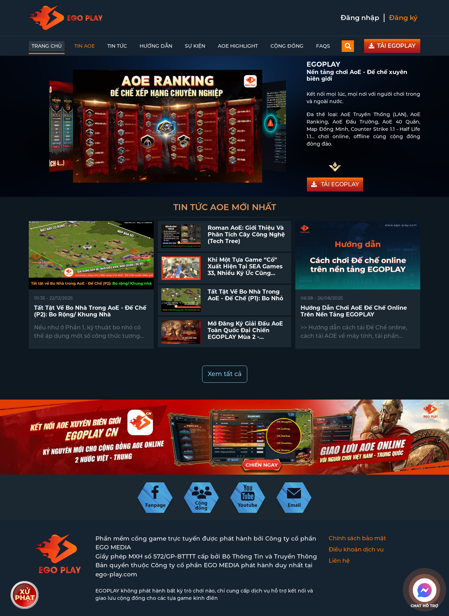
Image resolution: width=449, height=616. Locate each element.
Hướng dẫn (156, 46)
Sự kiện (195, 46)
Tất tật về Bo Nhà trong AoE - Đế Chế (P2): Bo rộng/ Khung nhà (90, 311)
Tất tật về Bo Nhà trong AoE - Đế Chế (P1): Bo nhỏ (245, 295)
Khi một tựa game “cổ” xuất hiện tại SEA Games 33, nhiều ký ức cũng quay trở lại (245, 269)
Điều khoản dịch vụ (356, 549)
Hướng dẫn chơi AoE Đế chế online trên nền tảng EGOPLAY (354, 311)
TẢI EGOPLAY (392, 45)
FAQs (323, 46)
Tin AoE (84, 46)
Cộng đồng (286, 46)
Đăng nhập (360, 18)
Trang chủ (47, 46)
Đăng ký (403, 18)
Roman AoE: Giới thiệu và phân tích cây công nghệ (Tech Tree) (246, 235)
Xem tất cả (225, 374)
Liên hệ (339, 560)
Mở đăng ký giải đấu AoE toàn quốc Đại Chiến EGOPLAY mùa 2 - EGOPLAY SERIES (245, 333)
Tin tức (117, 46)
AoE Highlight (238, 46)
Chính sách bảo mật (357, 538)
